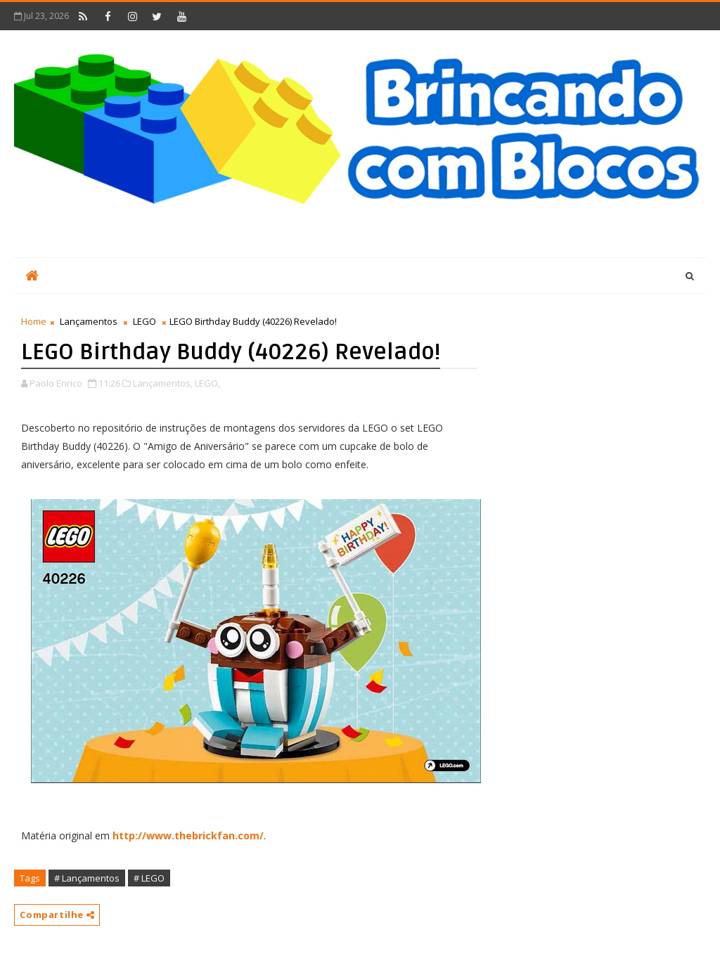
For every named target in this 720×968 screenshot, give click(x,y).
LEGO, (207, 383)
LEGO (144, 321)
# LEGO (149, 878)
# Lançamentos (87, 878)
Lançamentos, (163, 383)
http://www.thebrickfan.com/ (188, 835)
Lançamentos (88, 321)
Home (33, 321)
